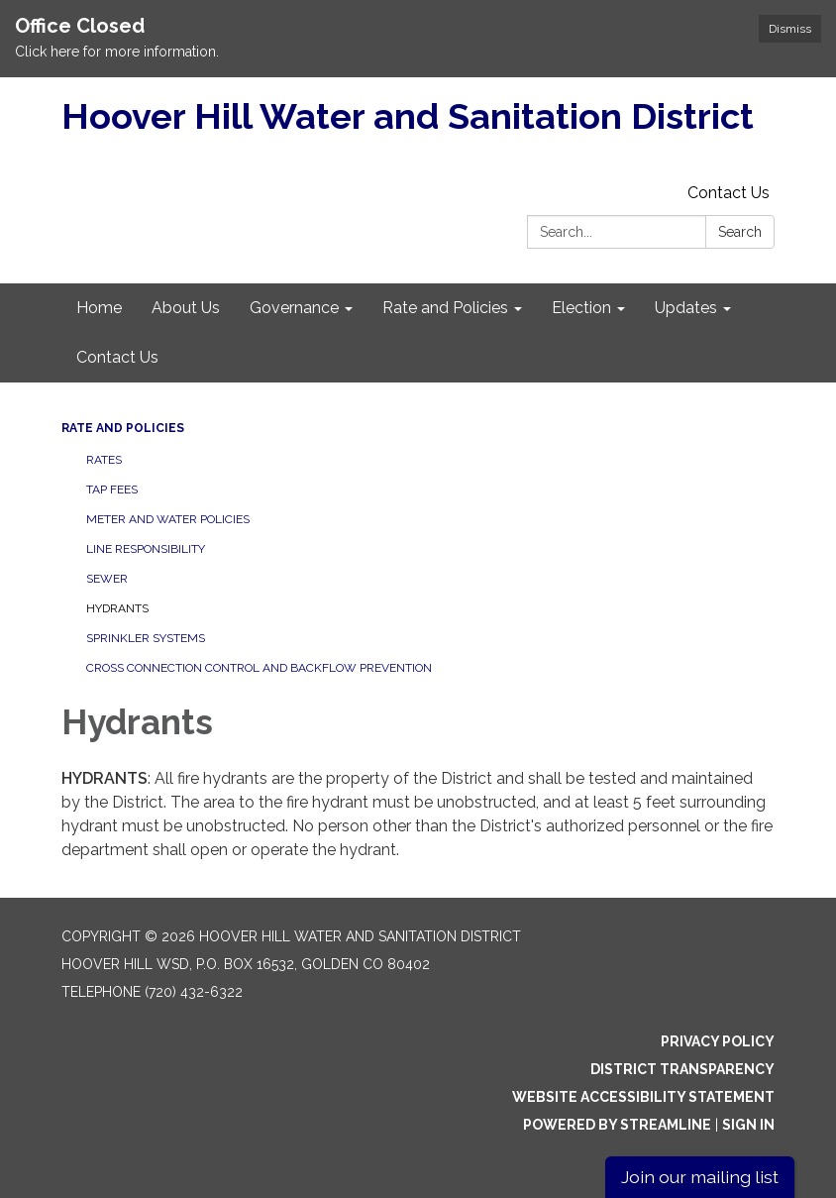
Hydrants (117, 608)
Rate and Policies (122, 428)
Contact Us (728, 192)
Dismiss (790, 29)
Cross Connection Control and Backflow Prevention (259, 668)
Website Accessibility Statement (643, 1097)
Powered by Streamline (617, 1125)
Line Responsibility (145, 549)
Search (740, 232)
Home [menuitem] (99, 307)
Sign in (748, 1125)
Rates (104, 460)
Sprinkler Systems (145, 638)
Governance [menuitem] (294, 307)
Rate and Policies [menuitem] (445, 307)
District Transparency (682, 1069)
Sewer (107, 579)
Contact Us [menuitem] (117, 357)
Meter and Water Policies (168, 519)
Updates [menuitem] (686, 307)
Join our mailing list (700, 1176)
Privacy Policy (718, 1041)
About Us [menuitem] (186, 307)
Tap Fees (112, 489)
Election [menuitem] (581, 307)
